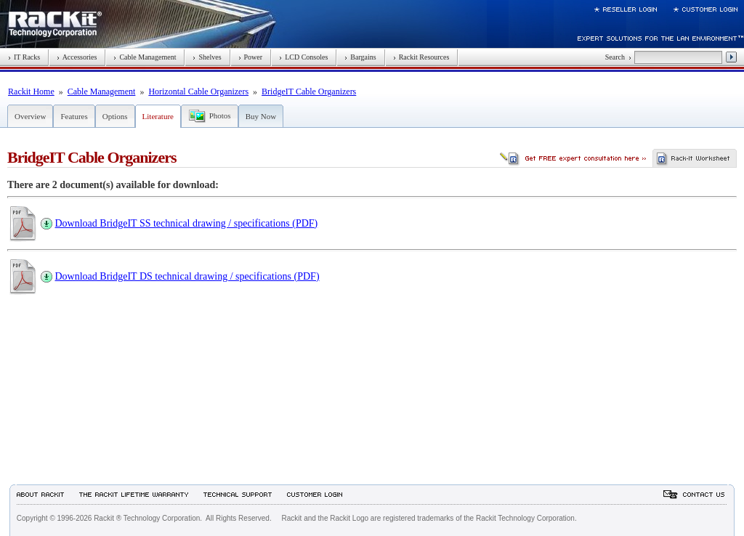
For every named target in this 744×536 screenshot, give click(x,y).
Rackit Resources (421, 57)
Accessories (77, 57)
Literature (158, 116)
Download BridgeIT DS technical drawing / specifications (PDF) (187, 276)
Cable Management (144, 57)
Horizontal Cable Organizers (198, 91)
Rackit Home (31, 91)
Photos (220, 115)
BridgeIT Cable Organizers (309, 91)
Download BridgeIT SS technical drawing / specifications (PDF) (186, 223)
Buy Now (261, 116)
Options (115, 116)
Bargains (360, 57)
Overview (30, 116)
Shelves (207, 57)
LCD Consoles (303, 57)
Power (250, 57)
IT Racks (24, 57)
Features (73, 116)
